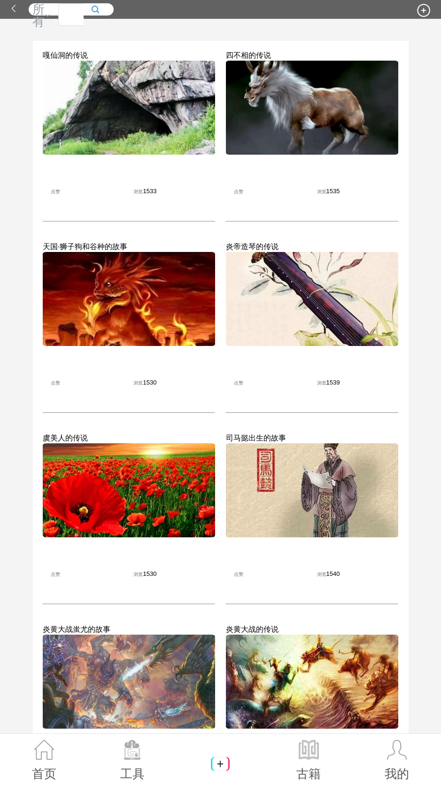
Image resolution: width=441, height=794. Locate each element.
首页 (44, 760)
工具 (132, 760)
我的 (397, 760)
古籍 (308, 760)
